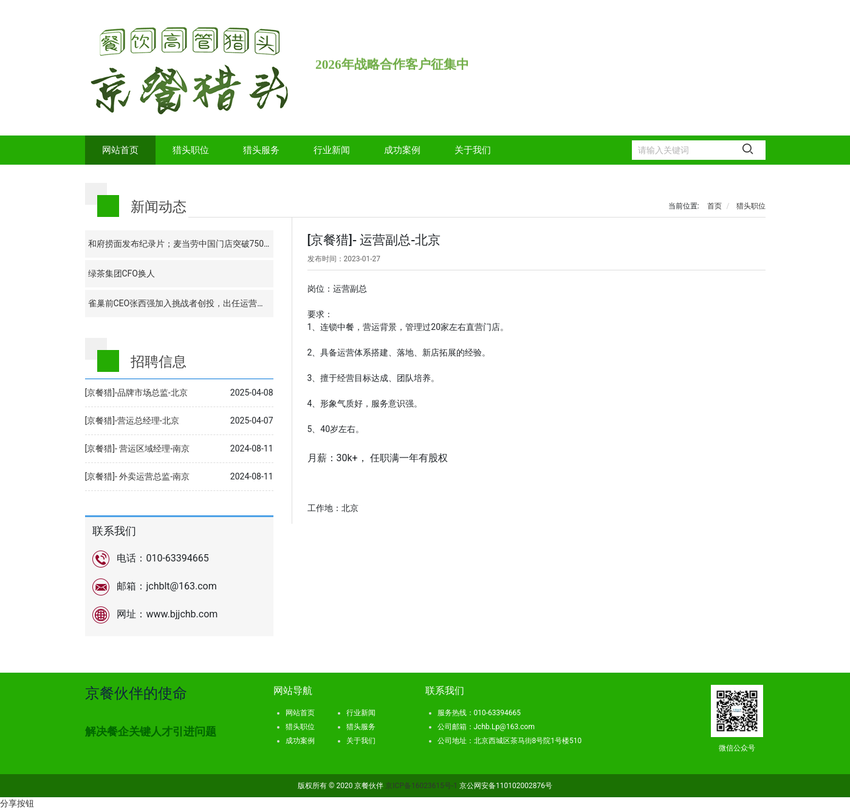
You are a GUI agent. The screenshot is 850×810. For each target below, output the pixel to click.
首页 (714, 206)
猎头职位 (191, 150)
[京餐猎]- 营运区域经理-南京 (137, 448)
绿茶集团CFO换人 (121, 273)
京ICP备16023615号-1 (422, 785)
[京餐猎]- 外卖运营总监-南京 (137, 476)
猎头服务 (261, 150)
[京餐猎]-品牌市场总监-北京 (136, 392)
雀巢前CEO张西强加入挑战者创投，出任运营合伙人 (185, 303)
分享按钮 (17, 803)
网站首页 (120, 150)
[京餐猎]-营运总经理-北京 (132, 420)
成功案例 (402, 150)
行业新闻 (332, 150)
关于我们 (472, 150)
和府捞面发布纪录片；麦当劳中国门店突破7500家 (182, 244)
